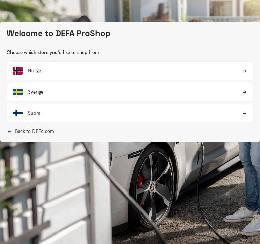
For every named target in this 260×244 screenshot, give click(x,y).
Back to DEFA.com (34, 131)
